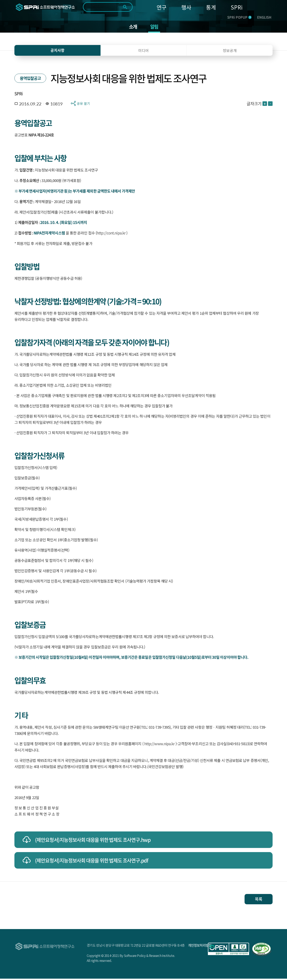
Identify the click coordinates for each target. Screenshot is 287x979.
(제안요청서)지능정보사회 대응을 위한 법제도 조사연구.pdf (91, 860)
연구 (161, 7)
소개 (133, 27)
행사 (186, 7)
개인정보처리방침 (200, 945)
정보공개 (230, 50)
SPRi (236, 7)
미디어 (143, 50)
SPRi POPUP (239, 17)
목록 (258, 899)
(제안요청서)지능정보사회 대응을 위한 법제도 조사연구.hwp (93, 840)
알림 (154, 27)
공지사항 (57, 50)
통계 (211, 7)
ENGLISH (264, 17)
